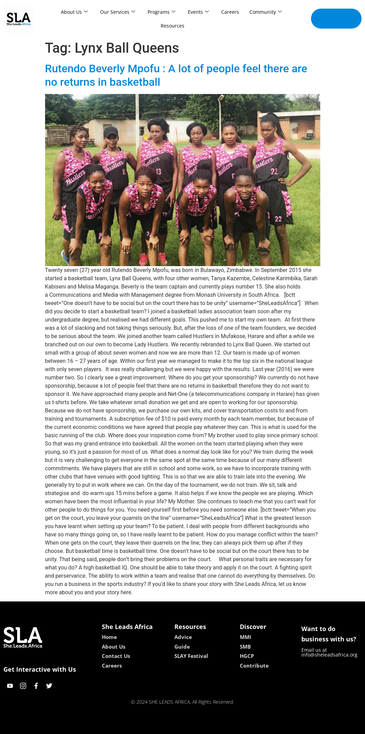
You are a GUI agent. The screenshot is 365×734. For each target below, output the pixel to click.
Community (265, 12)
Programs (161, 12)
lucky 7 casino (199, 726)
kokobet (138, 726)
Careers (230, 12)
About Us (74, 12)
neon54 (227, 726)
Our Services (117, 12)
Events (198, 12)
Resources (172, 25)
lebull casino (165, 726)
